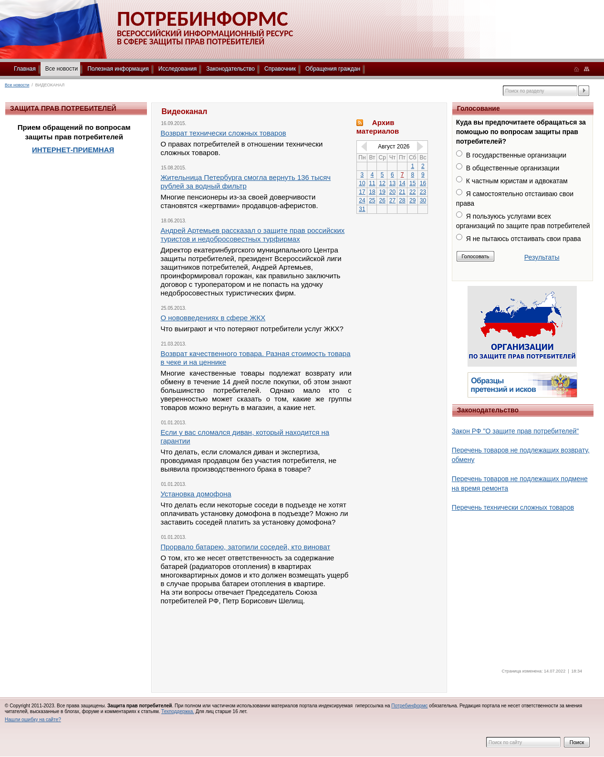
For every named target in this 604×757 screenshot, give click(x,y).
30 (423, 200)
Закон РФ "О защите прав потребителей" (515, 431)
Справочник (280, 68)
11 (372, 183)
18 (372, 192)
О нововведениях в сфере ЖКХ (213, 318)
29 (412, 200)
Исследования (177, 68)
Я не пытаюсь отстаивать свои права (523, 238)
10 (362, 183)
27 (392, 200)
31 (362, 209)
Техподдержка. (177, 711)
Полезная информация (118, 68)
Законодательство (230, 68)
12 (382, 183)
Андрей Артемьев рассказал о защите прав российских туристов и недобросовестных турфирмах (253, 234)
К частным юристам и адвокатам (517, 181)
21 (402, 192)
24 (362, 200)
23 (423, 192)
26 (382, 200)
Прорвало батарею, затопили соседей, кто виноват (246, 547)
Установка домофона (196, 494)
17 (362, 192)
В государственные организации (516, 155)
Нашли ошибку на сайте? (33, 719)
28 (402, 200)
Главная (25, 68)
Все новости (61, 68)
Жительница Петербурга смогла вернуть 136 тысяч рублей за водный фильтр (246, 181)
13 (392, 183)
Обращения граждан (332, 68)
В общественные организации (512, 168)
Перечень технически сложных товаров (513, 507)
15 (412, 183)
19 (382, 192)
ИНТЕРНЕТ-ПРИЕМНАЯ (73, 150)
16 (423, 183)
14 (402, 183)
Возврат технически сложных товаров (223, 133)
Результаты (542, 257)
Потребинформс (409, 705)
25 (372, 200)
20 (392, 192)
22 (412, 192)
